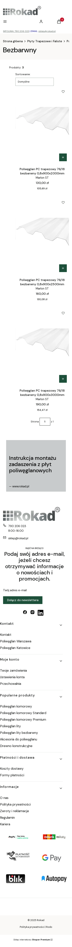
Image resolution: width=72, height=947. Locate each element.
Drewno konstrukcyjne (16, 746)
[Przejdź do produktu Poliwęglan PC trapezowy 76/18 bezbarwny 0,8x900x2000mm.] (42, 124)
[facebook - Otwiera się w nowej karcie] (25, 613)
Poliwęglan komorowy (16, 706)
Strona (35, 421)
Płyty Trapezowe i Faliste (44, 41)
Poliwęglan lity (10, 726)
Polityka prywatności (15, 804)
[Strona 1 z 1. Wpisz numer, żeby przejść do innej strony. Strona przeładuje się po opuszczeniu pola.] (45, 422)
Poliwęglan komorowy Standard (23, 713)
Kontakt (5, 634)
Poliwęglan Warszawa (15, 641)
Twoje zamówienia (13, 670)
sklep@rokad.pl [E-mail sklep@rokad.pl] (18, 538)
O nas (4, 798)
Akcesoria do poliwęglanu (18, 739)
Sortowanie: (23, 74)
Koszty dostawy (11, 768)
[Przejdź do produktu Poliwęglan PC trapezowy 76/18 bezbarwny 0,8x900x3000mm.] (42, 346)
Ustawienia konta (12, 677)
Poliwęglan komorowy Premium (23, 719)
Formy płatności (12, 775)
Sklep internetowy (31, 939)
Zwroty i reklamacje (14, 811)
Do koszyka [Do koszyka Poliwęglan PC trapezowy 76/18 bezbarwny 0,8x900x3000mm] (63, 378)
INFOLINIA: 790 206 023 (16, 31)
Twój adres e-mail (15, 590)
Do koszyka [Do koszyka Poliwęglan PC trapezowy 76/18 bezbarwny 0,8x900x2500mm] (63, 268)
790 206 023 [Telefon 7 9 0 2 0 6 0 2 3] (17, 526)
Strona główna (13, 41)
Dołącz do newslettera (22, 600)
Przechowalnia (10, 684)
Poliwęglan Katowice (15, 648)
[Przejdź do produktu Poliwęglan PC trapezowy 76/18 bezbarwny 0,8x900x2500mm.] (42, 235)
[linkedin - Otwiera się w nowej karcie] (40, 613)
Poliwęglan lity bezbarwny (19, 733)
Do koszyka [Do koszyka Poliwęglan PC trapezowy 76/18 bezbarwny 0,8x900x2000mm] (63, 157)
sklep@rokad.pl (47, 31)
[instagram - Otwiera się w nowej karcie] (32, 613)
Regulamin (7, 817)
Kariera (5, 824)
